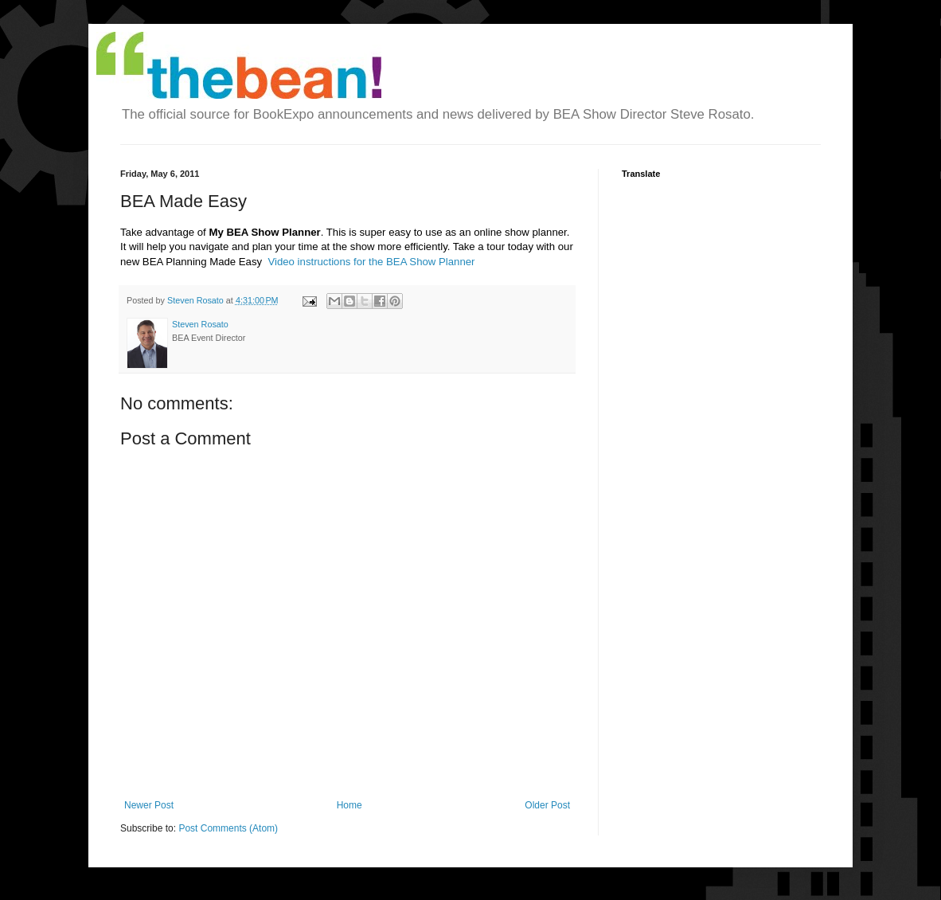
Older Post (547, 805)
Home (349, 805)
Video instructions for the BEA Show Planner (370, 262)
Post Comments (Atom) (228, 828)
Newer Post (149, 805)
